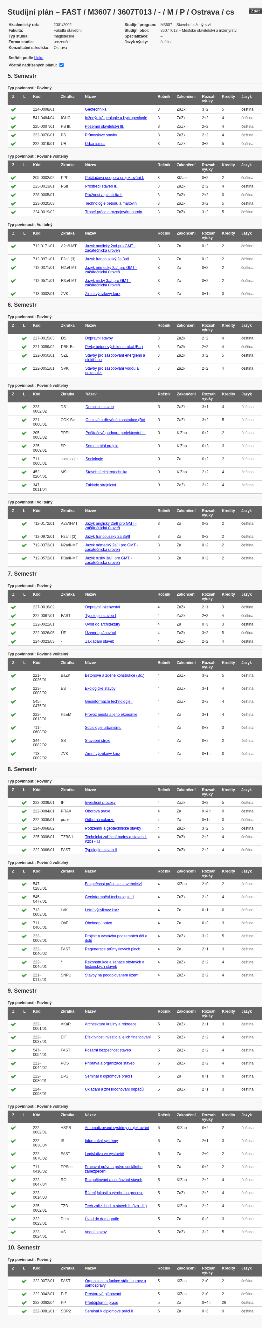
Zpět (255, 11)
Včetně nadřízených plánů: (33, 65)
